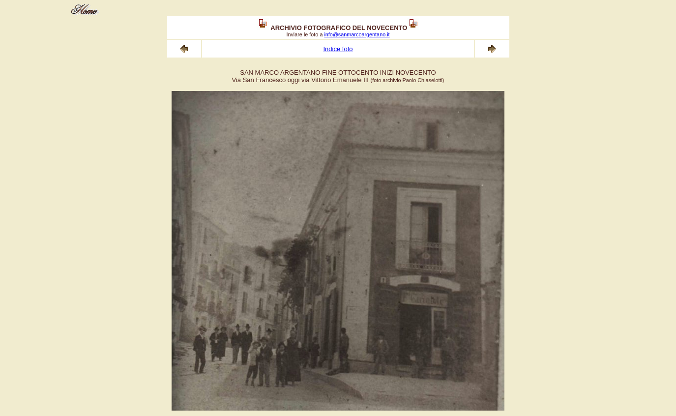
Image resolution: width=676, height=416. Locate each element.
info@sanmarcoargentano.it (356, 34)
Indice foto (338, 49)
